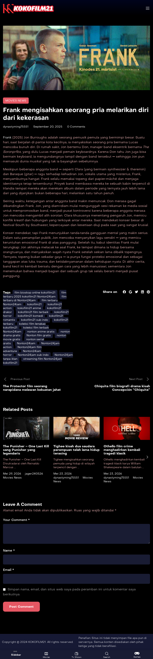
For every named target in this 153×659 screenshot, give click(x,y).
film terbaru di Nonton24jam (35, 298)
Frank (7, 137)
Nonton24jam (26, 343)
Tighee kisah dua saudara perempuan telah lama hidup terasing (76, 449)
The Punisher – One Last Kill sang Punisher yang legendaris (26, 449)
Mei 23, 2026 (62, 473)
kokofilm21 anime (29, 308)
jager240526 (34, 473)
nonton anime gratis (41, 331)
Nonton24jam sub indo (33, 355)
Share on (110, 292)
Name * (9, 550)
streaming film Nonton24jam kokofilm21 (32, 361)
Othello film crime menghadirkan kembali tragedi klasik (122, 449)
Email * (8, 570)
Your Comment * (16, 520)
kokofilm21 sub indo (34, 320)
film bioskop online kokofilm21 (35, 292)
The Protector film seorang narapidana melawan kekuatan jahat (32, 388)
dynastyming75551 (15, 126)
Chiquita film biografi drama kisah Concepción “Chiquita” (122, 388)
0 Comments (76, 126)
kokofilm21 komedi (30, 316)
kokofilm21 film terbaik (33, 312)
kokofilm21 (34, 304)
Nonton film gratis (38, 335)
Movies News (15, 100)
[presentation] (147, 457)
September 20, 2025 (47, 126)
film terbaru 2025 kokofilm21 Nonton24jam (34, 294)
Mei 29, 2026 (12, 473)
